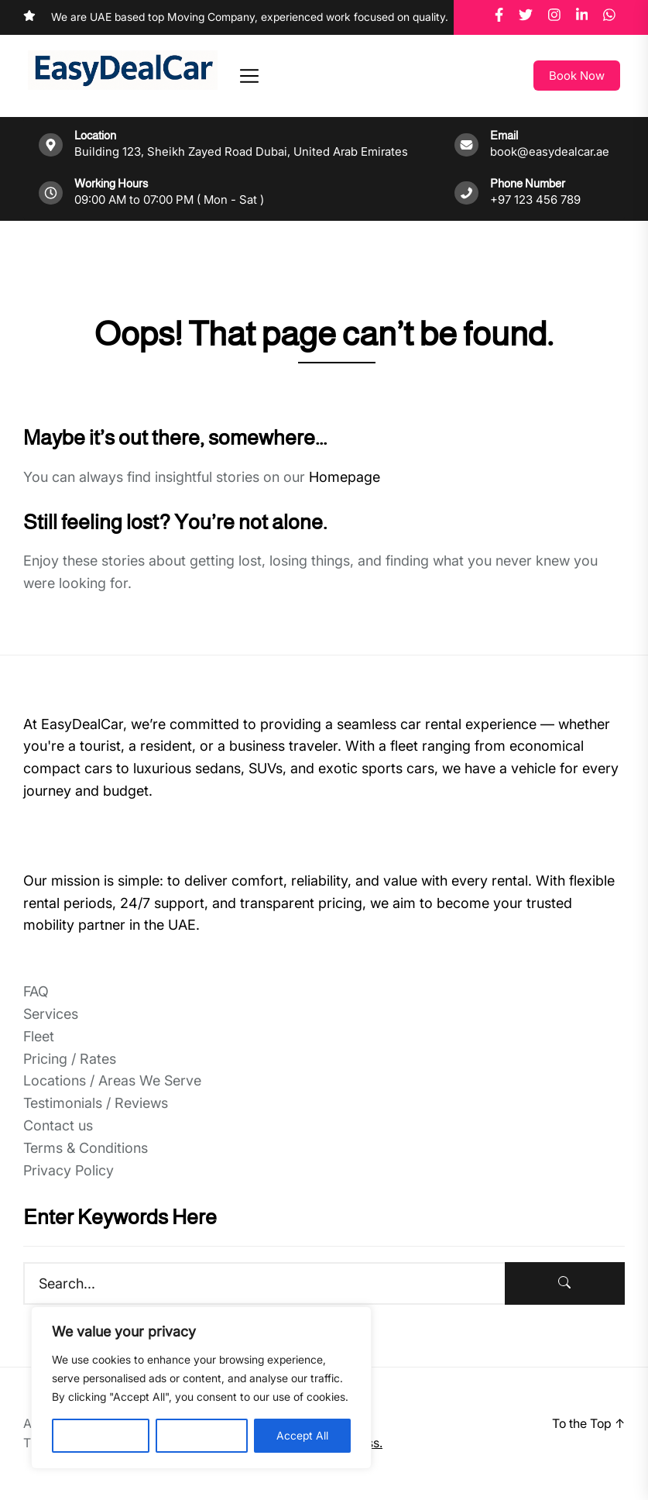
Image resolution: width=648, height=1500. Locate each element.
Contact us (58, 1125)
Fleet (38, 1036)
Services (50, 1014)
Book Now (577, 75)
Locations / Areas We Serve (112, 1080)
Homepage (344, 477)
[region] (201, 1387)
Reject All (201, 1435)
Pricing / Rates (69, 1059)
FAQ (36, 991)
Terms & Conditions (85, 1148)
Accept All (302, 1435)
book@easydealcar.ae (549, 151)
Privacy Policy (68, 1170)
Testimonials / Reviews (95, 1103)
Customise (100, 1435)
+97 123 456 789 (535, 199)
